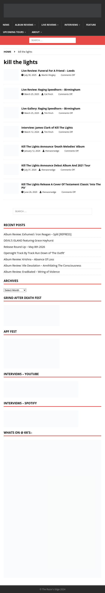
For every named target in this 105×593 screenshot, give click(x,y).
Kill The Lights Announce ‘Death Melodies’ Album (53, 146)
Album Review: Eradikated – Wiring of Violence (32, 271)
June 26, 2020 (30, 192)
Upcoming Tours (13, 32)
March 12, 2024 (31, 131)
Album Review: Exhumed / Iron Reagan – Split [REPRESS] (37, 234)
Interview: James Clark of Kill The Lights (47, 127)
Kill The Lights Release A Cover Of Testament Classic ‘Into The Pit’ (61, 186)
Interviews (71, 24)
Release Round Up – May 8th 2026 (24, 247)
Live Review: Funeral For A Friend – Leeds (48, 70)
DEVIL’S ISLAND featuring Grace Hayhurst (29, 240)
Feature (91, 24)
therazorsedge (52, 150)
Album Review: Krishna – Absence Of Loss (29, 259)
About (36, 32)
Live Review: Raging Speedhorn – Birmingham (50, 89)
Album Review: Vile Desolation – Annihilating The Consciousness (42, 265)
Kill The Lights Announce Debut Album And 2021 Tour (55, 165)
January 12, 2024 (32, 150)
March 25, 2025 (31, 94)
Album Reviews (24, 24)
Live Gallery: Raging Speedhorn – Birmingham (50, 108)
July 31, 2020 (30, 169)
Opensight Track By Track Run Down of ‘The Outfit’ (34, 253)
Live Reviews (49, 24)
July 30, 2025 (30, 75)
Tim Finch (48, 113)
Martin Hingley (48, 75)
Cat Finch (48, 94)
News (6, 24)
